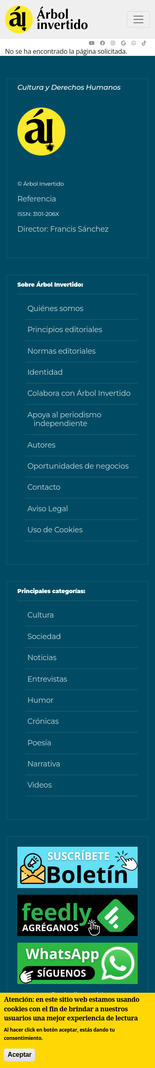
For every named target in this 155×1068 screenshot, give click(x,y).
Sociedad (44, 636)
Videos (39, 785)
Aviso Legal (47, 508)
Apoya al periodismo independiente (64, 419)
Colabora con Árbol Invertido (79, 393)
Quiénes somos (55, 308)
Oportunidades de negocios (78, 466)
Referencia (36, 199)
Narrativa (43, 764)
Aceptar (19, 1054)
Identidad (45, 372)
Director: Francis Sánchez (62, 229)
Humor (40, 700)
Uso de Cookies (55, 529)
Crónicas (43, 721)
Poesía (39, 742)
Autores (41, 445)
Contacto (43, 487)
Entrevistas (47, 679)
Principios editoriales (64, 329)
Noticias (41, 657)
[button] (94, 43)
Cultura (40, 615)
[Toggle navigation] (138, 19)
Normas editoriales (61, 351)
